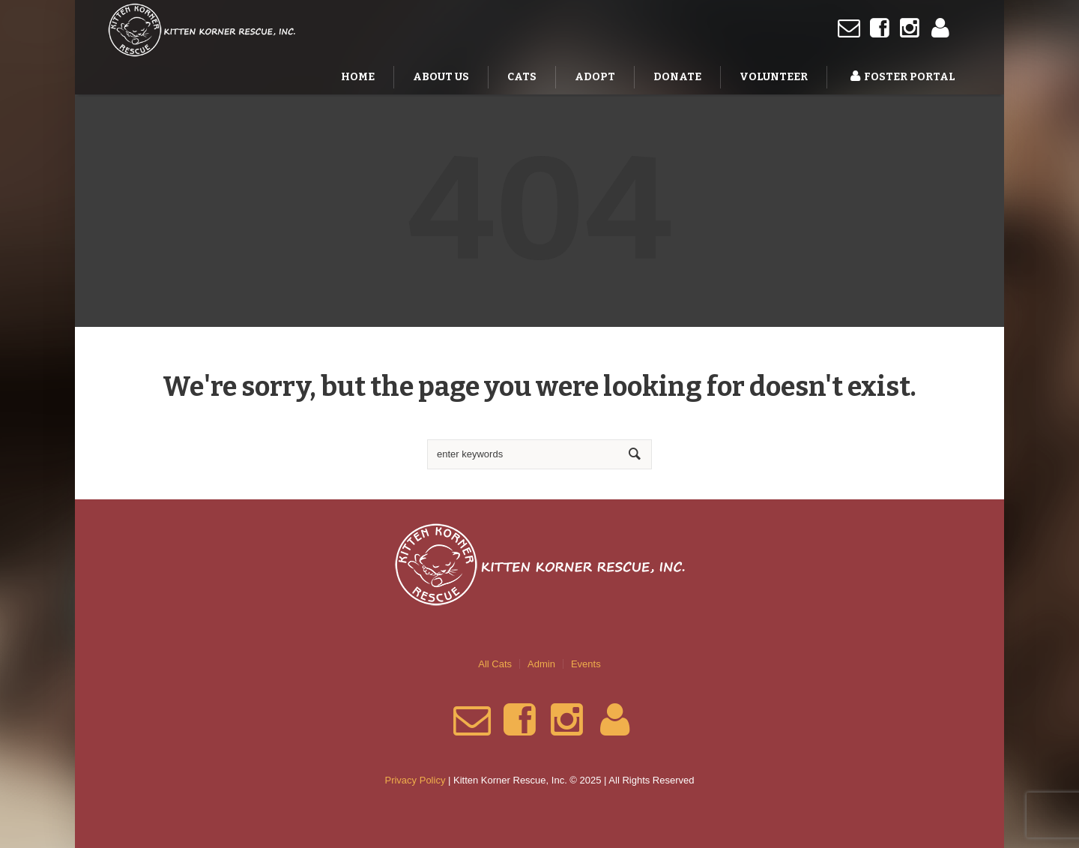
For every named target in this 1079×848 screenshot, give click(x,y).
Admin (541, 664)
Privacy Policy (414, 780)
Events (586, 664)
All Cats (495, 664)
